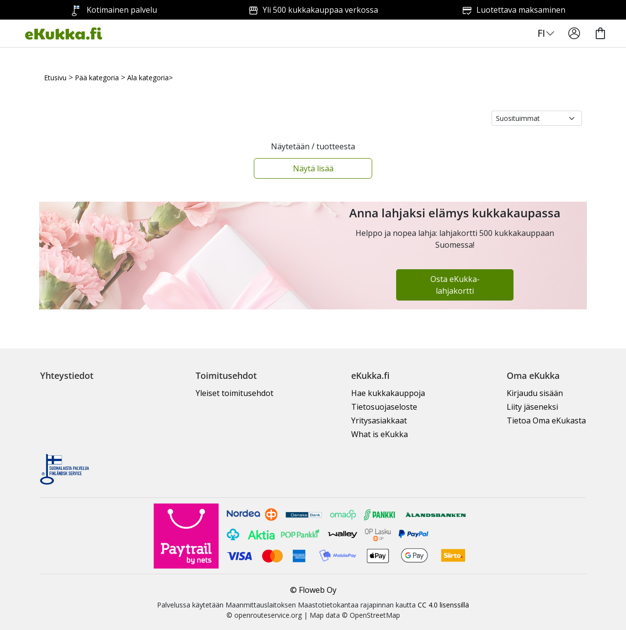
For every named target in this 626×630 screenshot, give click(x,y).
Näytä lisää (313, 168)
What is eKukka (379, 434)
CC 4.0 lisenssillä (443, 604)
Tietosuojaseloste (384, 406)
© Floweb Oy (313, 589)
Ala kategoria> (150, 77)
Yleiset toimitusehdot (234, 393)
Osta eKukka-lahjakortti (455, 285)
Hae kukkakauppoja (388, 393)
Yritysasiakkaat (379, 420)
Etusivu (55, 77)
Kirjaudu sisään (535, 393)
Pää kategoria (97, 77)
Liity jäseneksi (532, 406)
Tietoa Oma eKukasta (546, 420)
